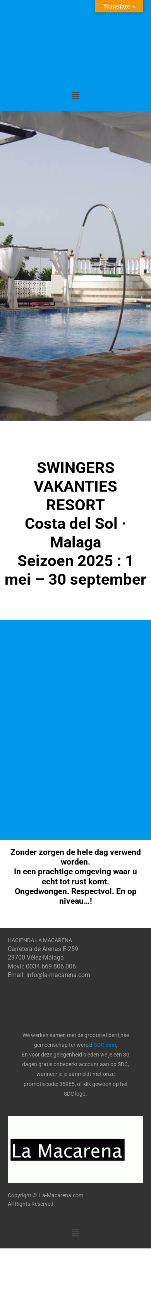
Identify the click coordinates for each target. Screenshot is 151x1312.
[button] (75, 95)
